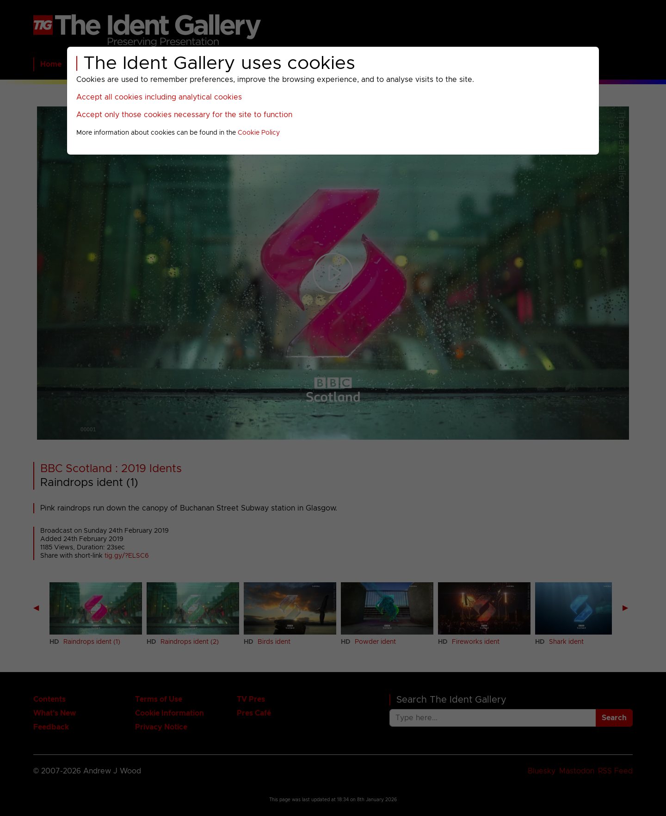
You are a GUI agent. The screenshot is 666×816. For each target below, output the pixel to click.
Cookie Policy (259, 133)
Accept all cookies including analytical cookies (159, 97)
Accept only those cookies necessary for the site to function (184, 114)
